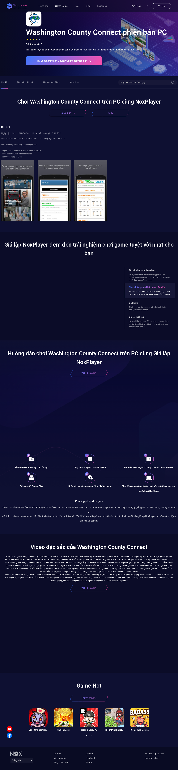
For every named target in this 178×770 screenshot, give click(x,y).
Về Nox (57, 753)
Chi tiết (4, 82)
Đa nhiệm (133, 303)
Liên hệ (89, 753)
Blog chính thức (61, 762)
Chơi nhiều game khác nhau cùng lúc (147, 287)
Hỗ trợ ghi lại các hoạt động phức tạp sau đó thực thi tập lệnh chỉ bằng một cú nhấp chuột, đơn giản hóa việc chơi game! (148, 324)
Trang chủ (43, 6)
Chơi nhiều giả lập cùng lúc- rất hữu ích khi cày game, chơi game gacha (147, 308)
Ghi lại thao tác (136, 317)
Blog (88, 6)
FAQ (77, 6)
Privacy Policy (152, 758)
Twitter (89, 762)
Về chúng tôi (60, 758)
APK (110, 112)
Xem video (74, 82)
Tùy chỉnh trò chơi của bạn (142, 270)
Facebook (102, 6)
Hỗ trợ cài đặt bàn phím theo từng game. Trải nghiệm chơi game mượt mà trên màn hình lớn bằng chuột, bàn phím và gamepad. (149, 277)
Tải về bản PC (67, 112)
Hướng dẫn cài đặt (51, 82)
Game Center (61, 6)
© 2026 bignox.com (154, 753)
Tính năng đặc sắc (25, 82)
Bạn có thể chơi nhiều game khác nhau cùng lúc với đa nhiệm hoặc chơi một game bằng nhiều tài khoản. (150, 292)
